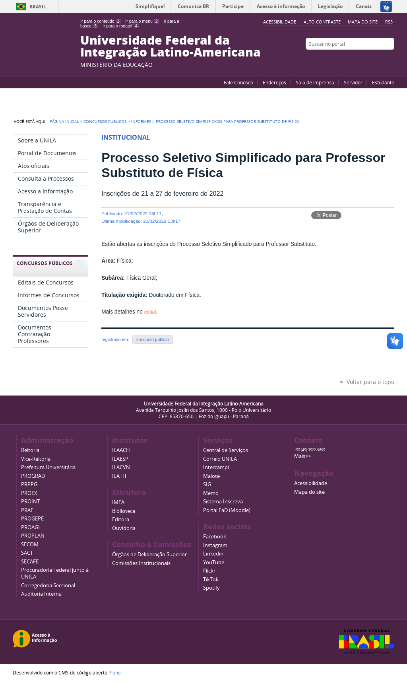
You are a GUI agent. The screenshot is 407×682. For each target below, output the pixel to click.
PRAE (27, 510)
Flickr (380, 59)
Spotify (211, 588)
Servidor (353, 82)
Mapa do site (363, 22)
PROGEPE (32, 518)
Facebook (370, 59)
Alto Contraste (322, 22)
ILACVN (121, 467)
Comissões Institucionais (141, 563)
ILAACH (121, 450)
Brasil (37, 6)
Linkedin (213, 553)
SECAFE (30, 561)
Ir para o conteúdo (100, 21)
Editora (120, 519)
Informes (141, 121)
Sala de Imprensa (315, 82)
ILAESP (120, 459)
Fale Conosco (238, 82)
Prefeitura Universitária (48, 467)
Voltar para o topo (370, 382)
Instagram (390, 59)
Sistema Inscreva (223, 501)
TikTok (211, 579)
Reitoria (30, 450)
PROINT (30, 501)
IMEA (118, 502)
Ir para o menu (142, 21)
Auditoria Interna (41, 593)
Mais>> (302, 456)
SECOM (30, 544)
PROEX (29, 493)
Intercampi (216, 467)
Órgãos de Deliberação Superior (149, 554)
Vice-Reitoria (35, 459)
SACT (27, 552)
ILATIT (119, 476)
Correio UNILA (220, 459)
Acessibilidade (310, 483)
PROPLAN (33, 535)
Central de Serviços (225, 450)
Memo (211, 493)
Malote (211, 476)
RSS (389, 22)
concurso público (152, 339)
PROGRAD (33, 476)
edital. (150, 312)
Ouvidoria (124, 528)
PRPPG (29, 484)
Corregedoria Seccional (48, 585)
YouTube (360, 59)
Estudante (383, 82)
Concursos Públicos (104, 121)
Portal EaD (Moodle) (226, 510)
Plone (115, 672)
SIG (207, 484)
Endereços (274, 82)
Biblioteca (123, 511)
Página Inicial (64, 121)
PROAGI (30, 527)
